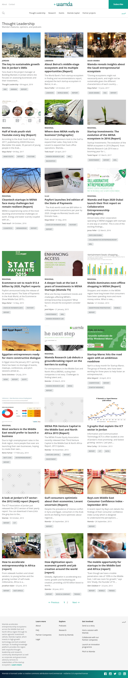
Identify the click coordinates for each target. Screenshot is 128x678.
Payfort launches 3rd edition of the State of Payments (64, 201)
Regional (6, 128)
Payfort (73, 225)
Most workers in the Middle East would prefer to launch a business (20, 432)
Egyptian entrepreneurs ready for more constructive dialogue (21, 356)
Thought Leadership (37, 13)
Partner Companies (44, 635)
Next (74, 602)
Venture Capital (53, 455)
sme (5, 89)
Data (107, 451)
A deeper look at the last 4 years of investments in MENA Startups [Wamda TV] (63, 286)
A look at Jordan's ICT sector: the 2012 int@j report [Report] (20, 499)
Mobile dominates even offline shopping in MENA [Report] (106, 284)
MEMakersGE (21, 228)
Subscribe (118, 4)
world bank (63, 93)
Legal (38, 639)
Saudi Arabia (93, 60)
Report (24, 89)
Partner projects (89, 13)
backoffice (50, 161)
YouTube (30, 156)
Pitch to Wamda (88, 651)
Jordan (5, 60)
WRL (69, 156)
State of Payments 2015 (13, 308)
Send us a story (88, 625)
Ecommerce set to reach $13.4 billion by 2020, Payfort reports (21, 284)
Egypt (24, 379)
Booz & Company (63, 594)
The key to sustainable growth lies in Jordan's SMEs (21, 66)
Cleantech (8, 228)
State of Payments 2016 (55, 225)
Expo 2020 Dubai (95, 235)
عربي (124, 13)
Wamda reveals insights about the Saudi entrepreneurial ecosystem (106, 68)
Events (61, 13)
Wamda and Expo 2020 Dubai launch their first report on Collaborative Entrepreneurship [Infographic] (105, 206)
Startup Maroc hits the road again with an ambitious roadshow (104, 358)
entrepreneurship (23, 458)
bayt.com (7, 458)
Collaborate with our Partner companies (90, 638)
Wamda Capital (73, 13)
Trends (77, 594)
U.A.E (47, 196)
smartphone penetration (99, 308)
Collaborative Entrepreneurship (103, 240)
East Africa (18, 591)
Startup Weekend (96, 387)
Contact (12, 4)
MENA (70, 386)
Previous (55, 602)
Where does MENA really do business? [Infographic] (62, 133)
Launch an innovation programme (91, 645)
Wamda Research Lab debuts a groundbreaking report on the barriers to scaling (64, 361)
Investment (51, 459)
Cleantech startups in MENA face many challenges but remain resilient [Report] (19, 203)
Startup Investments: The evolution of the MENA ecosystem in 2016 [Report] (104, 135)
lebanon (50, 93)
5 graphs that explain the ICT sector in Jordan (105, 427)
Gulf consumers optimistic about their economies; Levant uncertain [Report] (64, 501)
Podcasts (62, 625)
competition (94, 383)
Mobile (117, 308)
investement (94, 160)
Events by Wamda (66, 635)
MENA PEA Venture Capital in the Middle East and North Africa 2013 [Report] (63, 429)
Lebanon (49, 60)
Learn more (17, 665)
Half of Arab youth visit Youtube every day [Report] (19, 133)
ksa (105, 93)
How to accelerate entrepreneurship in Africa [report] (18, 565)
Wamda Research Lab (55, 156)
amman (14, 89)
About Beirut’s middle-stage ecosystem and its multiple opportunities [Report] (62, 68)
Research (52, 13)
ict (100, 451)
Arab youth (8, 156)
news (6, 379)
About (4, 4)
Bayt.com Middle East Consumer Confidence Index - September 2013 (105, 501)
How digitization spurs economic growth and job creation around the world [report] (61, 567)
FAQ (37, 630)
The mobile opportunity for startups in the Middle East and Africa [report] (104, 565)
